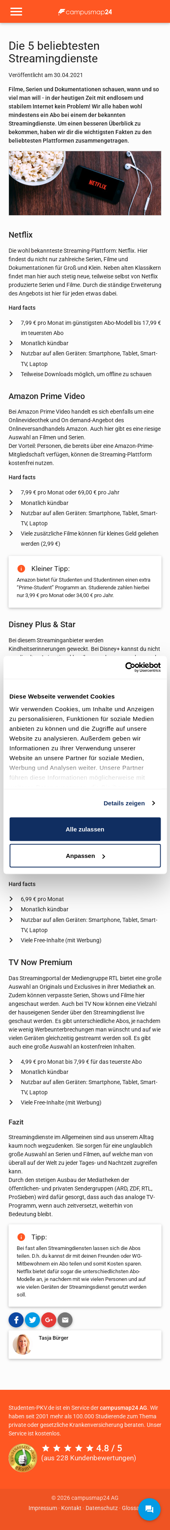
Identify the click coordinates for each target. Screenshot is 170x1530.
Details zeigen (124, 803)
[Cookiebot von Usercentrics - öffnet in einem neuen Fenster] (125, 667)
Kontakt (71, 1508)
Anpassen (85, 855)
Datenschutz (102, 1508)
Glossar (131, 1508)
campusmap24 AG (123, 1407)
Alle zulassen (85, 828)
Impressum (43, 1508)
